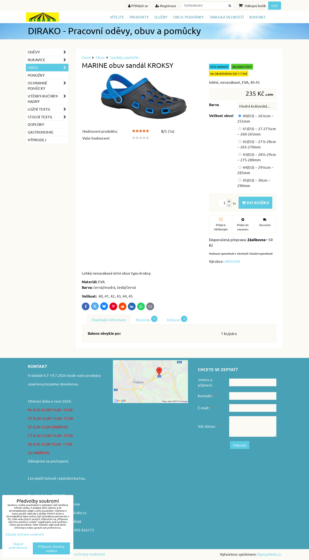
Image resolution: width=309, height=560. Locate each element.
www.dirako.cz (74, 512)
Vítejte (117, 17)
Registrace (165, 5)
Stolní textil (48, 117)
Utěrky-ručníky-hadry (48, 98)
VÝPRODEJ (37, 139)
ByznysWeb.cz (269, 554)
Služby (160, 17)
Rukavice (48, 60)
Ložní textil (48, 109)
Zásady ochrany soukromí (83, 554)
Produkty (139, 17)
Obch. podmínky (188, 17)
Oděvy (48, 52)
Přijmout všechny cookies (51, 548)
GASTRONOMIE (40, 132)
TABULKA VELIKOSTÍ (226, 17)
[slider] (140, 131)
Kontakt (257, 17)
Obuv (48, 67)
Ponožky (36, 75)
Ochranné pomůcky (48, 85)
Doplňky (36, 124)
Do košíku (255, 202)
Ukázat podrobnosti (18, 545)
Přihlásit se (138, 5)
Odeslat (239, 445)
